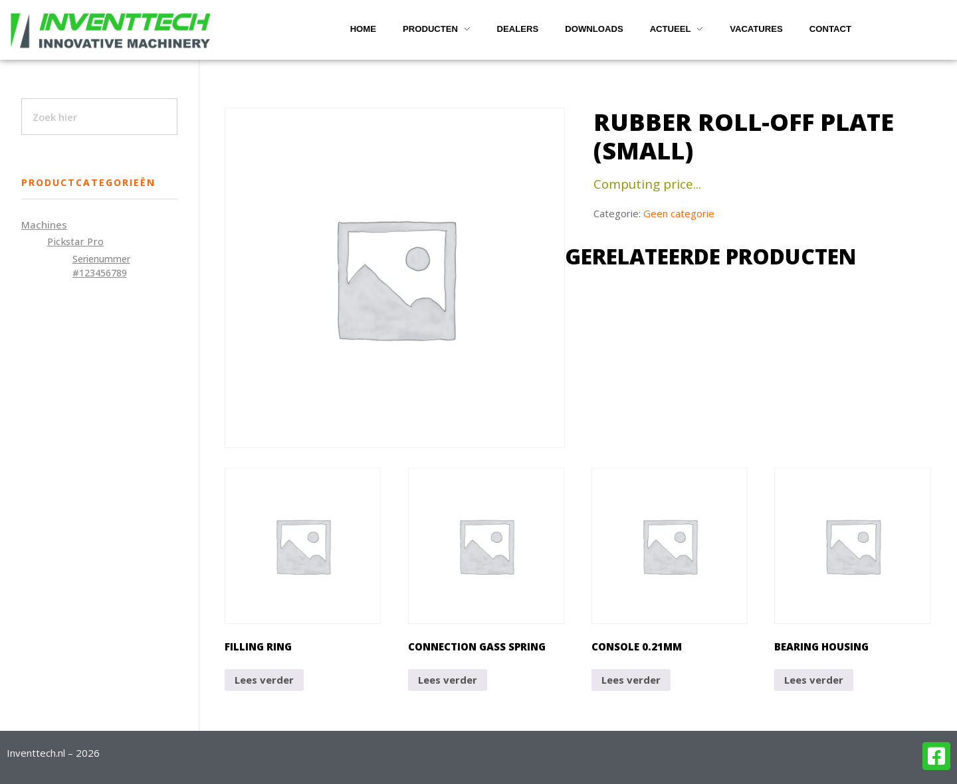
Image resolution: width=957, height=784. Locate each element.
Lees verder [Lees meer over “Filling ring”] (264, 679)
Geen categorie (678, 213)
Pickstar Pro (75, 241)
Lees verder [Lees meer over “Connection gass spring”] (447, 679)
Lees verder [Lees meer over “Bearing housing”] (813, 679)
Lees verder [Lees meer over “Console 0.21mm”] (631, 679)
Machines (44, 224)
